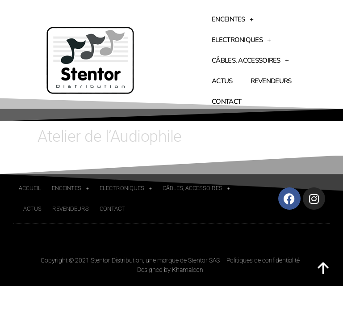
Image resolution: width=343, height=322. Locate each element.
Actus (222, 80)
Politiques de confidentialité (263, 260)
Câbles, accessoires (250, 60)
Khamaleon (187, 269)
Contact (226, 101)
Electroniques (241, 40)
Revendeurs (271, 80)
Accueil (30, 188)
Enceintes (232, 19)
